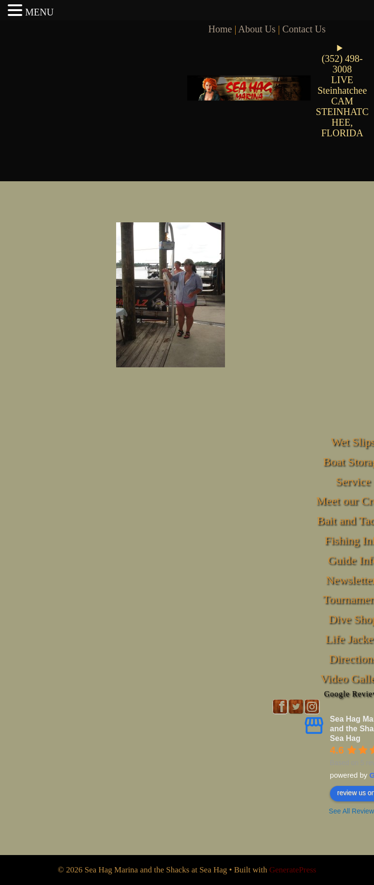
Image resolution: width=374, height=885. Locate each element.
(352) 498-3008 (342, 63)
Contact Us (304, 29)
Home (220, 29)
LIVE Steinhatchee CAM (342, 90)
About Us (256, 29)
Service (353, 481)
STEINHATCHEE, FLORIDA (342, 122)
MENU (39, 12)
